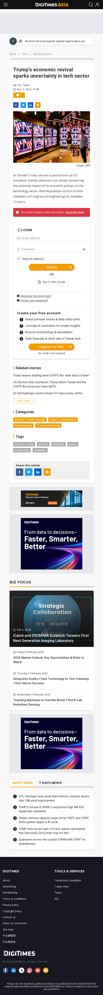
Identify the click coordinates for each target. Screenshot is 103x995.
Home (13, 54)
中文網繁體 (9, 935)
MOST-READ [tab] (23, 783)
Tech (25, 54)
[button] (51, 282)
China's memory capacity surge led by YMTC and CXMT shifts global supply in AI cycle (54, 820)
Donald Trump (24, 444)
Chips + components (63, 419)
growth (43, 444)
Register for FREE (55, 347)
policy (73, 444)
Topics (58, 892)
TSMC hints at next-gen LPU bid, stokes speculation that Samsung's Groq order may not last (52, 831)
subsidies (40, 450)
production (22, 450)
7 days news (61, 886)
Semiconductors (42, 54)
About (6, 880)
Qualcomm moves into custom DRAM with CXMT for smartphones (52, 841)
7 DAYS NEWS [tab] (50, 783)
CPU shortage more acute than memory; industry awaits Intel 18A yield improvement (54, 798)
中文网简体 (9, 942)
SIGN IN (59, 267)
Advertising (9, 886)
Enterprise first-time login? (35, 296)
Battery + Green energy (30, 419)
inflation (58, 444)
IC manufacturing (48, 425)
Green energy (23, 425)
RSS (56, 898)
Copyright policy (12, 911)
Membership (10, 892)
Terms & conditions (14, 898)
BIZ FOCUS (20, 582)
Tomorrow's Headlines (67, 880)
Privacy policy (11, 905)
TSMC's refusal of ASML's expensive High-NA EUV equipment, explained (51, 809)
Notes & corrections (15, 923)
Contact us (9, 917)
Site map (8, 929)
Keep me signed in (33, 258)
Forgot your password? (34, 300)
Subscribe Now (74, 212)
